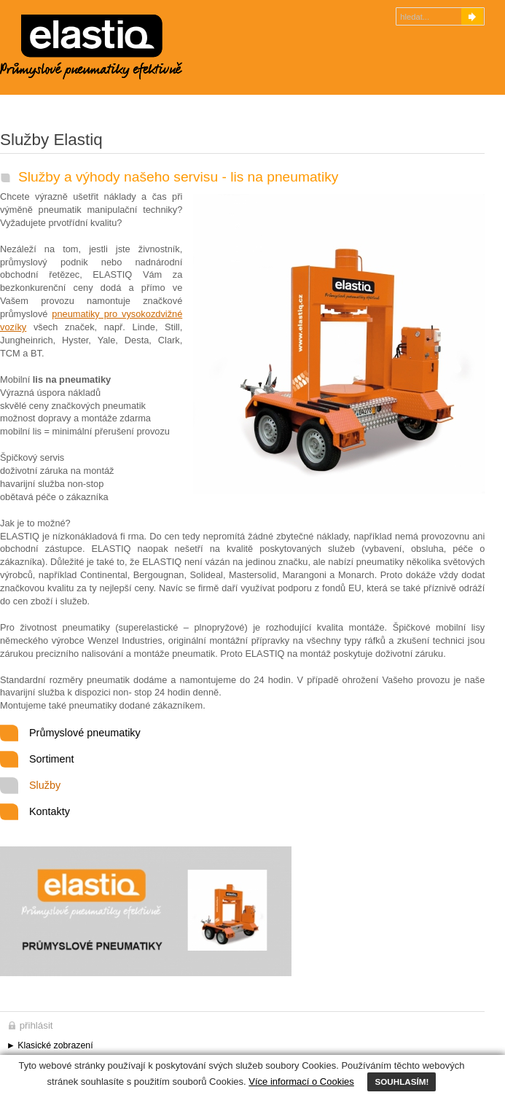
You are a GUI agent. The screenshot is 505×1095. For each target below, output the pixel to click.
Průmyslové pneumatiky (85, 733)
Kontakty (49, 811)
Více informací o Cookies (301, 1081)
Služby (44, 785)
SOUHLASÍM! (401, 1081)
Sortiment (51, 759)
